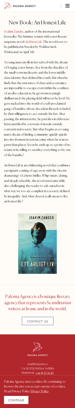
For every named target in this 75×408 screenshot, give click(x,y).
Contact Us (37, 321)
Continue (16, 400)
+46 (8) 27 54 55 (44, 372)
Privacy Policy (40, 391)
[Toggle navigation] (62, 6)
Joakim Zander (13, 31)
